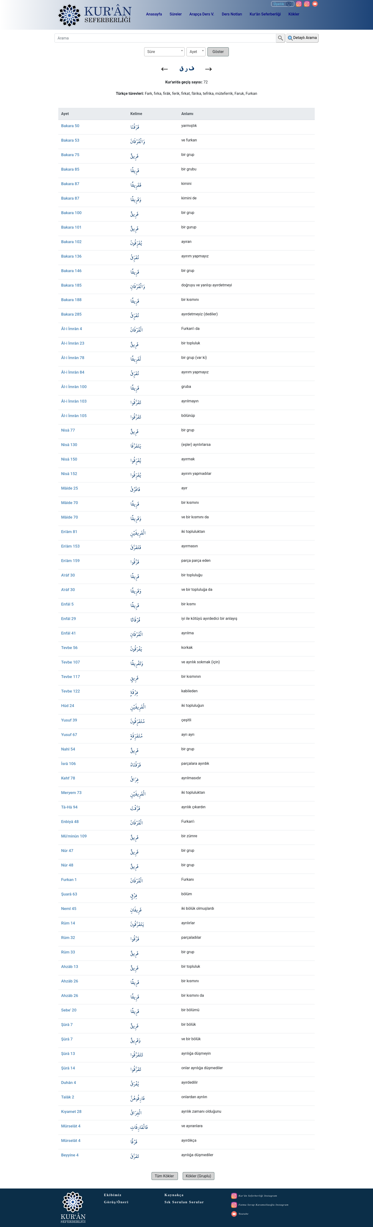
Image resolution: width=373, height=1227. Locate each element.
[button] (164, 69)
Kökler (293, 14)
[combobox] (164, 51)
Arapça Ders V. (201, 14)
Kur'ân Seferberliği (265, 14)
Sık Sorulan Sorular (184, 1202)
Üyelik (283, 4)
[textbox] (164, 52)
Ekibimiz (113, 1195)
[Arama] (165, 38)
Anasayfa (154, 14)
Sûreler (176, 14)
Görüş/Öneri (116, 1202)
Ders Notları (232, 14)
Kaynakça (174, 1195)
